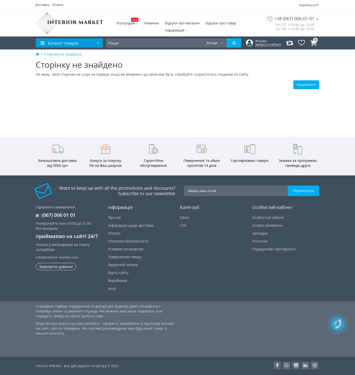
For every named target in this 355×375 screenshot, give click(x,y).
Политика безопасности (128, 241)
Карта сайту (118, 272)
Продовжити (306, 84)
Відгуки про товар (221, 23)
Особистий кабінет (268, 217)
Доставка (42, 4)
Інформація (176, 30)
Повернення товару (125, 257)
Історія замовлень (267, 225)
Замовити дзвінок (56, 266)
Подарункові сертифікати (273, 249)
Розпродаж (127, 22)
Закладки (260, 233)
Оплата (57, 4)
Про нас (115, 217)
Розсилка (259, 241)
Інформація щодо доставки (131, 225)
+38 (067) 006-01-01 (290, 18)
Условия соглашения (125, 249)
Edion (184, 217)
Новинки (151, 23)
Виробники (117, 280)
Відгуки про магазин (182, 23)
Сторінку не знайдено (62, 54)
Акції (112, 288)
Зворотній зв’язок (123, 264)
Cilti (183, 225)
